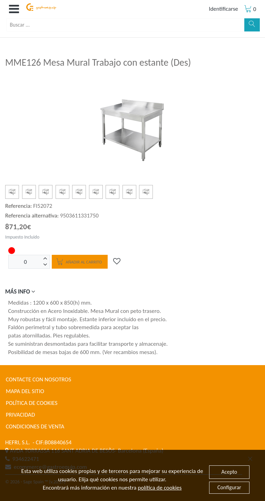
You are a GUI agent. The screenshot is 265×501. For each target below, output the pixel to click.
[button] (14, 9)
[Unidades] (25, 261)
